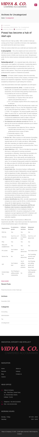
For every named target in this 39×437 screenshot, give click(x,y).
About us (18, 368)
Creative (19, 434)
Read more (5, 281)
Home (3, 18)
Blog (2, 374)
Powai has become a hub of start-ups (11, 290)
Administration (14, 27)
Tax (19, 27)
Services (3, 371)
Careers (3, 377)
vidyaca (11, 29)
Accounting (6, 27)
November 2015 (5, 301)
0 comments (6, 25)
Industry (18, 371)
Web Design (32, 431)
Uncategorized (25, 27)
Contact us (19, 374)
